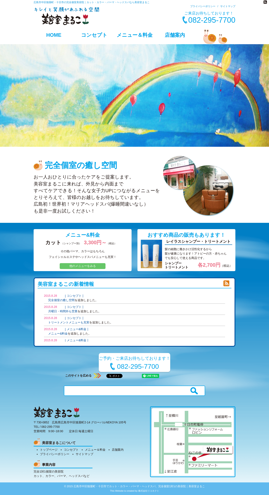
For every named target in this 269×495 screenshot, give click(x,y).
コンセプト (94, 35)
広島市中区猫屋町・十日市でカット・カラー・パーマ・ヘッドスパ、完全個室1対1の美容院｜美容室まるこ (139, 486)
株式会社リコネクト (148, 491)
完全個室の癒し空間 (61, 300)
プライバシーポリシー (202, 6)
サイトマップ (227, 6)
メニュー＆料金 (135, 35)
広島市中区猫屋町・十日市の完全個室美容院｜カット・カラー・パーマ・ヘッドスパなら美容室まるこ (92, 2)
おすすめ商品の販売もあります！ (186, 235)
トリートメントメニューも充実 (68, 322)
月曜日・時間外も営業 (63, 311)
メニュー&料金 (82, 235)
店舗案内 (175, 35)
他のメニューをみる (82, 266)
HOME (53, 35)
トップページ (49, 449)
